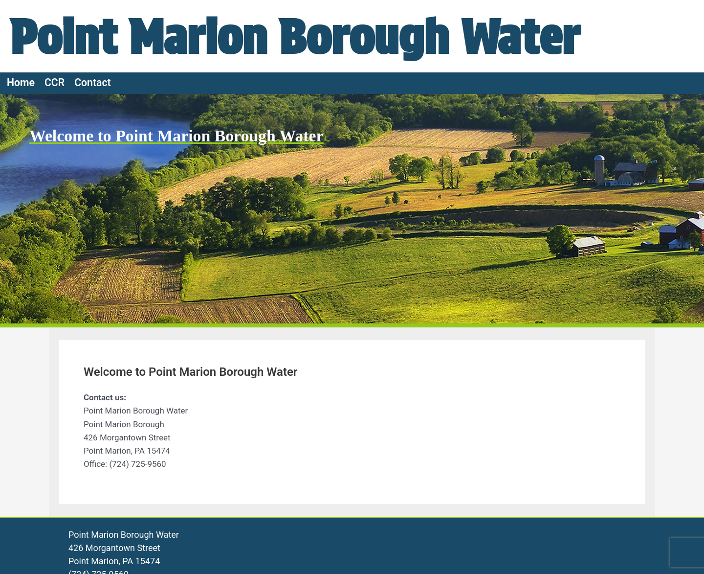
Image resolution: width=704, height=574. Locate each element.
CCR (54, 82)
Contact (92, 82)
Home (21, 82)
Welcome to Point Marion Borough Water (177, 136)
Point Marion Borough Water (312, 36)
